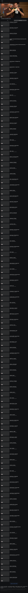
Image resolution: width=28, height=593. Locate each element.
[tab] (7, 20)
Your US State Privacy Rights (11, 586)
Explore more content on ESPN (14, 583)
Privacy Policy (5, 586)
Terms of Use (2, 586)
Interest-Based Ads (25, 586)
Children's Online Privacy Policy (18, 586)
